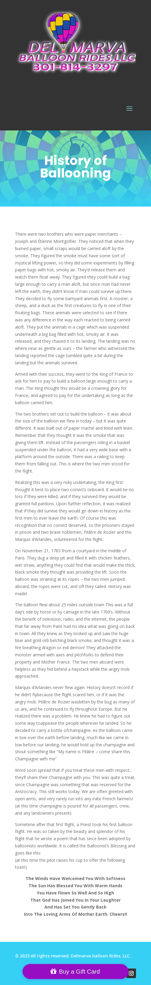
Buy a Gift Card (79, 971)
